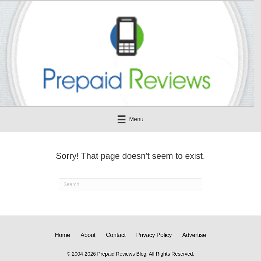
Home (62, 235)
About (88, 235)
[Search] (130, 184)
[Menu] (130, 119)
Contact (116, 235)
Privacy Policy (154, 235)
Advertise (194, 235)
